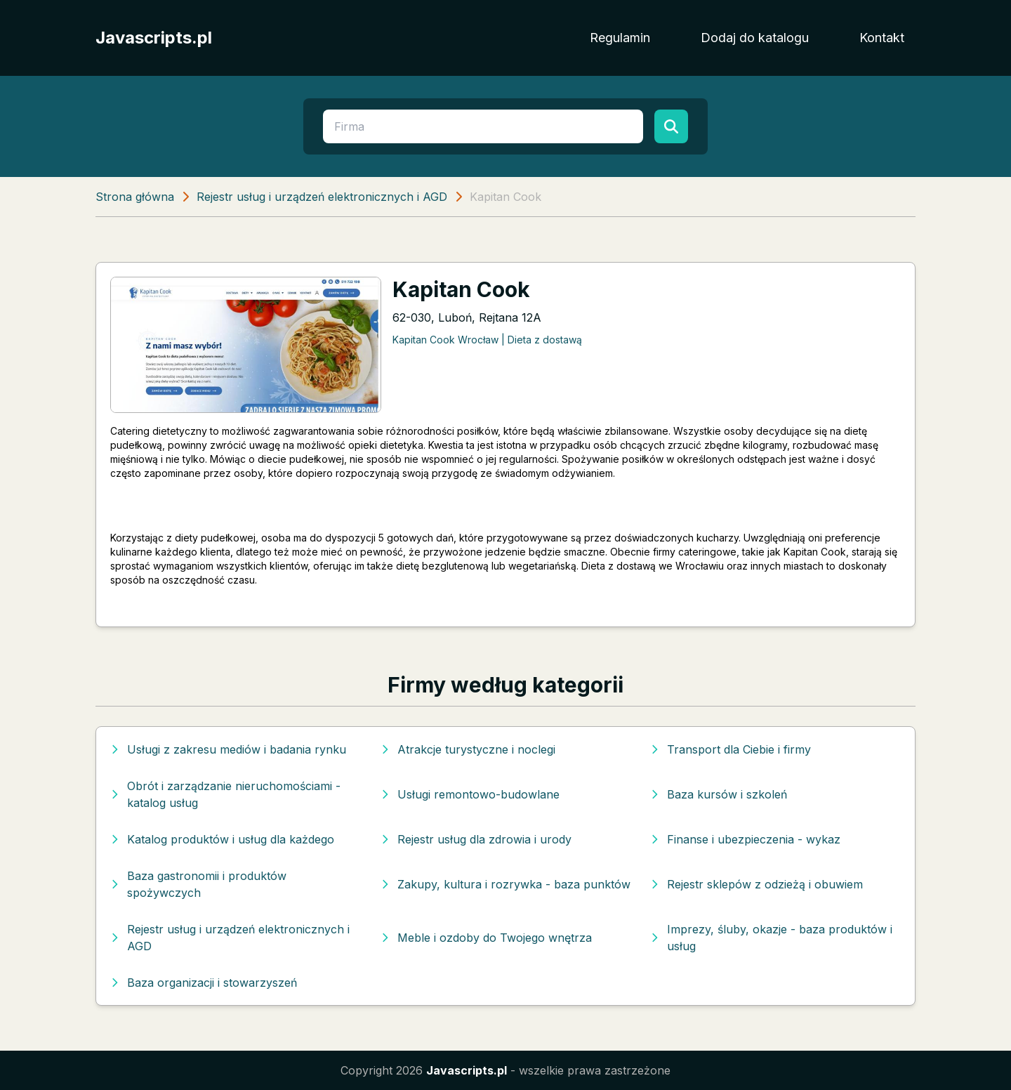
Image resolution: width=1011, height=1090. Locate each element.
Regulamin (620, 37)
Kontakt (881, 37)
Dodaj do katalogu (755, 37)
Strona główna (134, 197)
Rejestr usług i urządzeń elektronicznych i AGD (322, 197)
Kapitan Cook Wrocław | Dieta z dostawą (487, 340)
